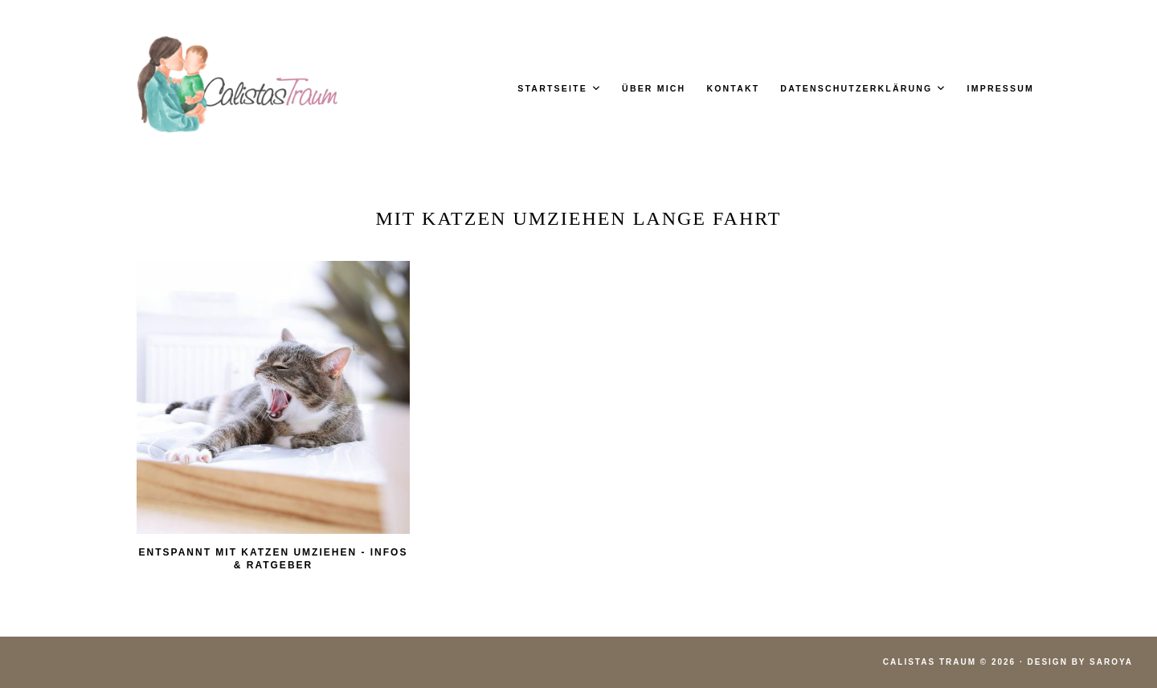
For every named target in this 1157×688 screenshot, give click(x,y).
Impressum (1000, 88)
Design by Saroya (1080, 661)
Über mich (653, 88)
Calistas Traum (929, 661)
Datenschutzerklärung (856, 88)
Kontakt (732, 88)
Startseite (552, 88)
